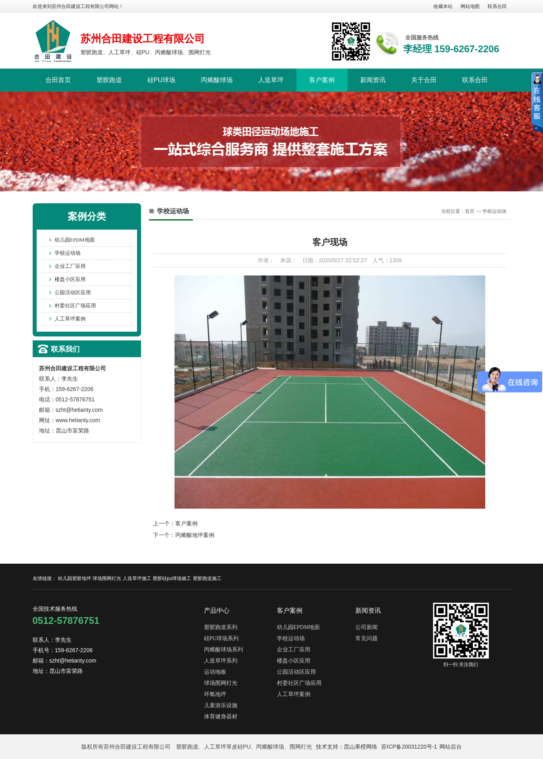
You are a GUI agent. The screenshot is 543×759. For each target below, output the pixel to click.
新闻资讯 (373, 80)
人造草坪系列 (220, 661)
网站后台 (450, 746)
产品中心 (216, 610)
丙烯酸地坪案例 (194, 535)
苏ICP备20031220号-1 (409, 746)
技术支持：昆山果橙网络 (346, 746)
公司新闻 (366, 627)
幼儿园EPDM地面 (75, 240)
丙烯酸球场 (217, 80)
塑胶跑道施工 (207, 578)
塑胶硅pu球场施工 (172, 578)
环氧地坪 (215, 694)
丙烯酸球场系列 (223, 650)
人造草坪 (271, 80)
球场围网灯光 (106, 578)
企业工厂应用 (70, 266)
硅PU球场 (161, 80)
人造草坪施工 (137, 578)
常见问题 (366, 638)
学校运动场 (67, 253)
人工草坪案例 (70, 319)
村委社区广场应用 (75, 306)
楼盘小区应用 (70, 279)
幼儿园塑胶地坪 (74, 578)
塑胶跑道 (109, 80)
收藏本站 (443, 6)
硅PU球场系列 (221, 638)
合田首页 (58, 80)
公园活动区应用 (73, 292)
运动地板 (215, 672)
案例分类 (87, 216)
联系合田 (497, 6)
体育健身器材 (220, 717)
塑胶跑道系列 (220, 627)
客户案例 (322, 80)
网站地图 (470, 6)
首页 (469, 211)
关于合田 (424, 80)
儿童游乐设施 (220, 705)
